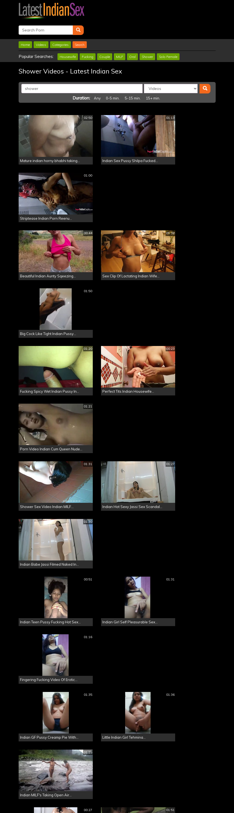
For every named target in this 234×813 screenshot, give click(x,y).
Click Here (156, 791)
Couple (104, 39)
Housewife (68, 39)
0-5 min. (113, 80)
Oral (132, 39)
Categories (60, 27)
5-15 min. (133, 80)
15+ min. (153, 80)
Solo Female (168, 39)
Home (25, 27)
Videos (41, 27)
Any (97, 80)
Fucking (87, 39)
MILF (119, 39)
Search (80, 27)
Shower (147, 39)
